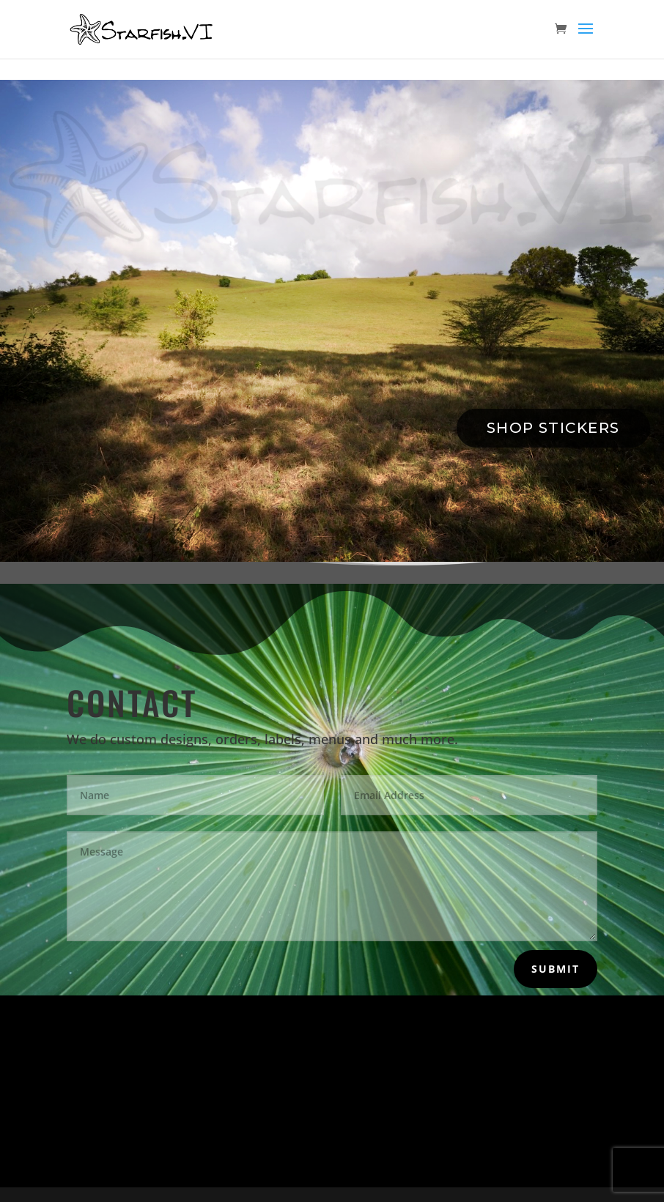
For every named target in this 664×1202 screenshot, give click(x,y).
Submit (555, 969)
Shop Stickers (553, 428)
